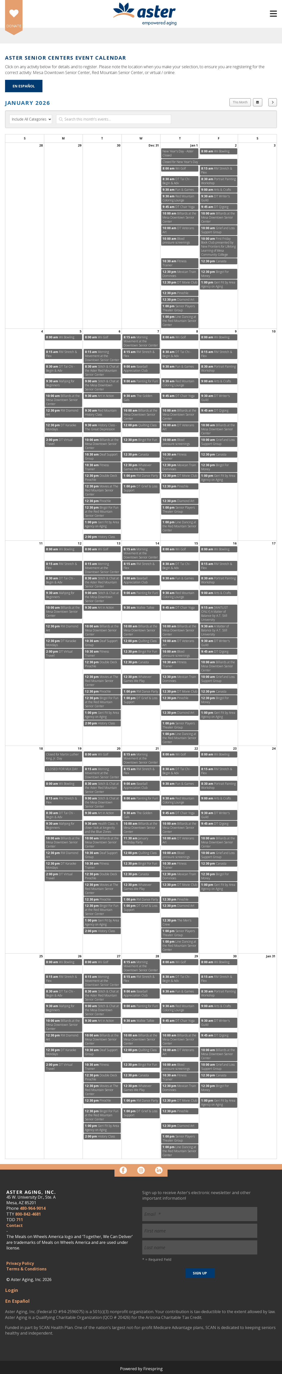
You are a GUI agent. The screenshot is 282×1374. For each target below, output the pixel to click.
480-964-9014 (32, 1208)
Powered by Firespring (141, 1368)
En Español (24, 86)
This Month (240, 102)
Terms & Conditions (26, 1269)
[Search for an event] (113, 119)
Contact (14, 1225)
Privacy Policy (20, 1263)
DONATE (13, 25)
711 (19, 1219)
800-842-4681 (28, 1214)
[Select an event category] (30, 119)
